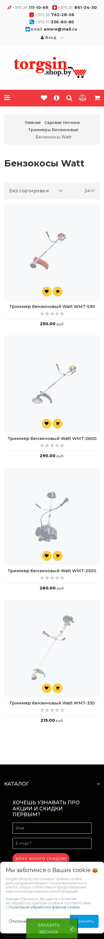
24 (89, 190)
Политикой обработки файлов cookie (44, 907)
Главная (32, 122)
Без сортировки (36, 190)
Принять (84, 921)
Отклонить (20, 921)
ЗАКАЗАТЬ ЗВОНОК (48, 928)
